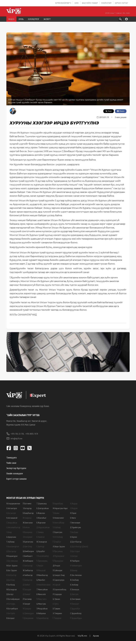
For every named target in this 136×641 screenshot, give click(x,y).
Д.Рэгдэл (56, 565)
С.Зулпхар (40, 546)
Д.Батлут (10, 594)
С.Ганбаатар (27, 565)
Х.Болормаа (27, 532)
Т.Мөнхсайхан (42, 589)
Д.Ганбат (26, 584)
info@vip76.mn (14, 438)
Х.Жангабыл (41, 517)
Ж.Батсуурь (10, 603)
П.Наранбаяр (58, 503)
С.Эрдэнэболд (75, 613)
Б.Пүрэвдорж (58, 560)
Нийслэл (106, 3)
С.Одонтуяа (57, 532)
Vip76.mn (82, 635)
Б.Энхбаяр (74, 584)
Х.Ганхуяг (26, 603)
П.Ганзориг (27, 589)
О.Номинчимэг (58, 517)
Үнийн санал (11, 462)
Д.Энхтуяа (74, 594)
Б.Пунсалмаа (58, 551)
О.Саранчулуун (58, 580)
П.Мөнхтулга (41, 599)
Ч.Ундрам (73, 508)
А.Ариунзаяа (11, 537)
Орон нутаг (121, 3)
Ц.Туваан (56, 599)
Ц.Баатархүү (11, 551)
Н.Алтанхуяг (11, 513)
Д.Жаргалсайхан (43, 527)
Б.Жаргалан (41, 522)
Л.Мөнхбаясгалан (43, 584)
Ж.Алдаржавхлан (13, 503)
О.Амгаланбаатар (13, 527)
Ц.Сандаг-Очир (59, 575)
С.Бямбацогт (28, 556)
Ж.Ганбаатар (28, 570)
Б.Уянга (73, 517)
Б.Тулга (55, 603)
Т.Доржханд (42, 503)
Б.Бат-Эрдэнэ (11, 570)
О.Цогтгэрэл (75, 551)
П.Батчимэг (27, 503)
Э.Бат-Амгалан (12, 560)
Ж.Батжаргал (11, 589)
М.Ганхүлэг (27, 608)
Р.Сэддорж (57, 594)
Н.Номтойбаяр (58, 522)
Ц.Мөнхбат (41, 580)
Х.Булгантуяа (28, 541)
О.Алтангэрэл (11, 508)
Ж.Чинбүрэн (74, 560)
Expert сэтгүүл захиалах (16, 478)
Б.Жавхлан (41, 513)
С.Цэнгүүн (74, 556)
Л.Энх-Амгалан (76, 575)
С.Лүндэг (40, 565)
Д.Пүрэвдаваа (58, 556)
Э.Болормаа (27, 537)
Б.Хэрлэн (73, 537)
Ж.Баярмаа (27, 517)
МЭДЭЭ (11, 19)
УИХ (76, 3)
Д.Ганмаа (26, 594)
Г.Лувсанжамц (42, 560)
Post (108, 111)
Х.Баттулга (10, 613)
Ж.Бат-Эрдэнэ (11, 565)
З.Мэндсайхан (42, 608)
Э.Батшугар (27, 508)
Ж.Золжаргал (42, 541)
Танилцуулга (11, 457)
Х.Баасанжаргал (12, 546)
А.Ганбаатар (28, 575)
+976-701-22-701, (15, 433)
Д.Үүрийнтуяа (75, 527)
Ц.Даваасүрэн (28, 613)
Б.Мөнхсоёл (41, 594)
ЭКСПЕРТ (47, 19)
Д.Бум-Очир (27, 546)
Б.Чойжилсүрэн (76, 565)
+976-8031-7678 (31, 433)
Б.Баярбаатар (28, 513)
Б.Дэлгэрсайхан (43, 508)
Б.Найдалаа (41, 613)
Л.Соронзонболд (59, 589)
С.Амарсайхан (11, 522)
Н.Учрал (73, 513)
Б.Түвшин (56, 608)
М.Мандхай (41, 570)
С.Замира (40, 532)
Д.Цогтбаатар (75, 541)
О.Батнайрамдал (13, 599)
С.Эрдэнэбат (75, 608)
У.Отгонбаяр (58, 537)
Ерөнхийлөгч (63, 3)
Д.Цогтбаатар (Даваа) (79, 546)
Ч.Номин (56, 513)
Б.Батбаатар (11, 575)
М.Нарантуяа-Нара (60, 508)
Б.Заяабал (40, 537)
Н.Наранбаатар (42, 618)
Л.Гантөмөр (27, 599)
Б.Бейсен (26, 527)
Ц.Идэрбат (41, 551)
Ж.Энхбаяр (74, 580)
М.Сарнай (56, 584)
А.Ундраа (73, 503)
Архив (96, 635)
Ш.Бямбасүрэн (28, 551)
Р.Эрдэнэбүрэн (76, 618)
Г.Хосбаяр (74, 532)
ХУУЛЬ (21, 19)
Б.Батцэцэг (10, 618)
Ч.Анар (9, 532)
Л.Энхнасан (74, 589)
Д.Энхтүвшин (75, 599)
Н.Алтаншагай (11, 517)
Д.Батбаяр (10, 580)
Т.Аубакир (10, 541)
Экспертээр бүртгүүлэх (16, 468)
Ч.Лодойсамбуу (43, 556)
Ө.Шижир (73, 570)
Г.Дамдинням (28, 618)
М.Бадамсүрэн (11, 556)
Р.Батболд (10, 584)
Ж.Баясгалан (28, 522)
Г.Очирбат (57, 541)
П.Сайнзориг (57, 570)
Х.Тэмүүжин (57, 613)
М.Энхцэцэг (74, 603)
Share (120, 111)
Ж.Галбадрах (28, 560)
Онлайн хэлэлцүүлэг (14, 473)
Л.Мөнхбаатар (42, 575)
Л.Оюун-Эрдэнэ (59, 546)
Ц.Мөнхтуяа (41, 603)
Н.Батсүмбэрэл (12, 608)
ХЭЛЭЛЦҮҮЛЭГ (33, 19)
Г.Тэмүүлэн (57, 618)
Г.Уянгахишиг (75, 522)
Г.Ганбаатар (27, 580)
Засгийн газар (90, 3)
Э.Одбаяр (57, 527)
